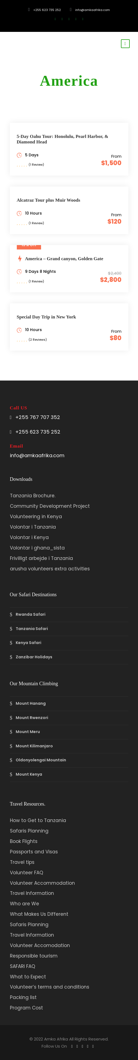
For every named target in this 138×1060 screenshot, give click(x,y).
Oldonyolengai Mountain (41, 760)
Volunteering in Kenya (36, 516)
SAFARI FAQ (22, 966)
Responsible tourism (34, 956)
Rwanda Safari (30, 614)
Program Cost (26, 1007)
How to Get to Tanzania (38, 820)
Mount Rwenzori (32, 717)
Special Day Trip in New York (46, 317)
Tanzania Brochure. (32, 495)
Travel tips (22, 862)
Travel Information (32, 893)
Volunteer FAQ (26, 872)
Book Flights (23, 841)
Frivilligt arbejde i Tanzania (41, 558)
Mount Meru (28, 731)
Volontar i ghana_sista (37, 548)
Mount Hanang (31, 703)
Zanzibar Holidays (34, 657)
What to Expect (28, 976)
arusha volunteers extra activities (50, 568)
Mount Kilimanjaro (34, 746)
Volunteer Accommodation (42, 883)
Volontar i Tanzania (33, 527)
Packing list (23, 997)
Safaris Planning (29, 831)
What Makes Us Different (39, 914)
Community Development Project (50, 506)
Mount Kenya (29, 774)
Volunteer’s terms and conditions (49, 987)
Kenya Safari (28, 642)
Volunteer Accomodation (40, 945)
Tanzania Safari (32, 628)
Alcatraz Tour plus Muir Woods (48, 200)
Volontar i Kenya (29, 537)
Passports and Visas (34, 851)
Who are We (24, 903)
